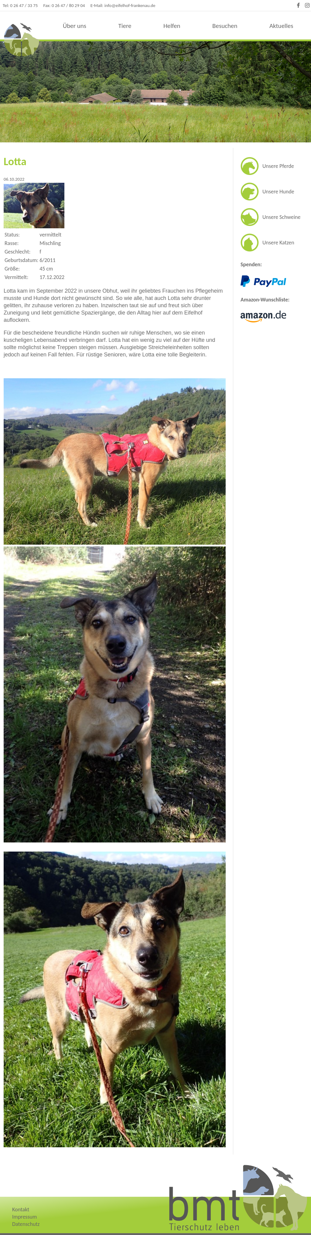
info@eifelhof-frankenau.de (130, 5)
